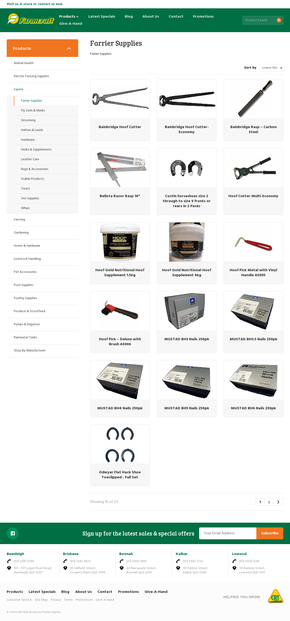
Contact (176, 17)
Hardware (28, 140)
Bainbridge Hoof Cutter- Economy (187, 129)
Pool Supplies (23, 285)
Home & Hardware (27, 246)
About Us (150, 17)
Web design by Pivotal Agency (42, 612)
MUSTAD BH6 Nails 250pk (253, 408)
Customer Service (19, 600)
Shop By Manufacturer (30, 350)
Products (69, 17)
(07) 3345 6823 (80, 561)
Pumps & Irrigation (27, 324)
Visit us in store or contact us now (34, 4)
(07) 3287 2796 (24, 561)
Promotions (203, 17)
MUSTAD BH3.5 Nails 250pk (253, 339)
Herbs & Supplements (36, 149)
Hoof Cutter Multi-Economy (253, 196)
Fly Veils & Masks (33, 110)
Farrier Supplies (31, 101)
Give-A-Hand (70, 24)
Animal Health (24, 63)
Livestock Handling (27, 259)
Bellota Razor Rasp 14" (120, 196)
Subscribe (270, 533)
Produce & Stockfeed (29, 311)
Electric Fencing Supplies (31, 76)
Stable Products (32, 179)
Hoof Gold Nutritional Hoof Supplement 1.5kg (119, 272)
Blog (129, 17)
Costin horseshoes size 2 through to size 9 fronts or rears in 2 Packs (187, 201)
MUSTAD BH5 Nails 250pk (186, 408)
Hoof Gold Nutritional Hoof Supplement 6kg (186, 272)
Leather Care (30, 159)
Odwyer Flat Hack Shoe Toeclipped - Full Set (120, 475)
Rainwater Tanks (25, 337)
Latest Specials (101, 17)
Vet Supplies (30, 198)
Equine (18, 89)
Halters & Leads (32, 130)
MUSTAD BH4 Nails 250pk (120, 408)
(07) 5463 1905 (136, 561)
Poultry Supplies (25, 298)
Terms (68, 600)
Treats (25, 188)
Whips (25, 208)
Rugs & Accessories (34, 169)
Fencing (19, 219)
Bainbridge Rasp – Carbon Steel (253, 129)
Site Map (41, 600)
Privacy (56, 600)
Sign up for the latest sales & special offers (138, 533)
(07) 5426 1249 (249, 561)
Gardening (21, 232)
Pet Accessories (25, 272)
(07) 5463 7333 (193, 561)
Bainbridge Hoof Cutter (120, 127)
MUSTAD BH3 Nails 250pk (186, 339)
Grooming (28, 120)
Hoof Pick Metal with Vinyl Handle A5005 (253, 272)
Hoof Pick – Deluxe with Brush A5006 (120, 341)
